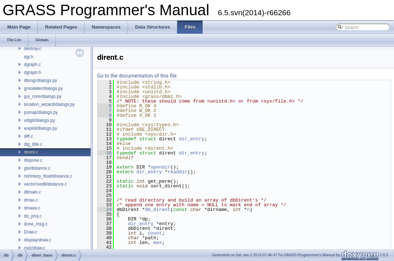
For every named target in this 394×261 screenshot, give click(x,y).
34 (105, 209)
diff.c (28, 136)
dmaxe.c (32, 208)
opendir (160, 167)
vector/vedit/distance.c (45, 184)
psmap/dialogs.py (41, 112)
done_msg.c (35, 224)
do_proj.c (33, 216)
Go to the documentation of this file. (137, 76)
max (157, 242)
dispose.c (33, 160)
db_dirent (157, 209)
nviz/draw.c (34, 247)
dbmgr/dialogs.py (40, 80)
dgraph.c (32, 64)
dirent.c (31, 152)
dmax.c (31, 200)
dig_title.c (33, 144)
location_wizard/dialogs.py (49, 104)
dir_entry (191, 139)
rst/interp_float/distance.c (48, 176)
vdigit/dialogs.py (39, 120)
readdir (177, 172)
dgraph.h (32, 72)
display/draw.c (37, 240)
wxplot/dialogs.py (40, 128)
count (155, 233)
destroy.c (32, 48)
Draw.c (30, 232)
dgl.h (28, 56)
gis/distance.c (37, 168)
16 (105, 153)
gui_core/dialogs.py (42, 96)
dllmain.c (32, 192)
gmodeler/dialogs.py (43, 88)
